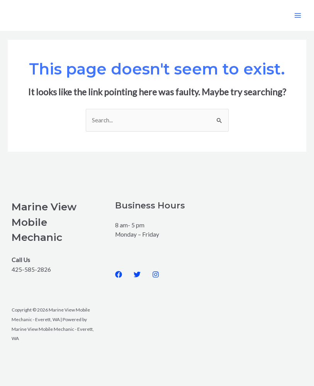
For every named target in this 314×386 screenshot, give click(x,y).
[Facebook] (118, 274)
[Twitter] (137, 274)
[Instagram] (155, 274)
